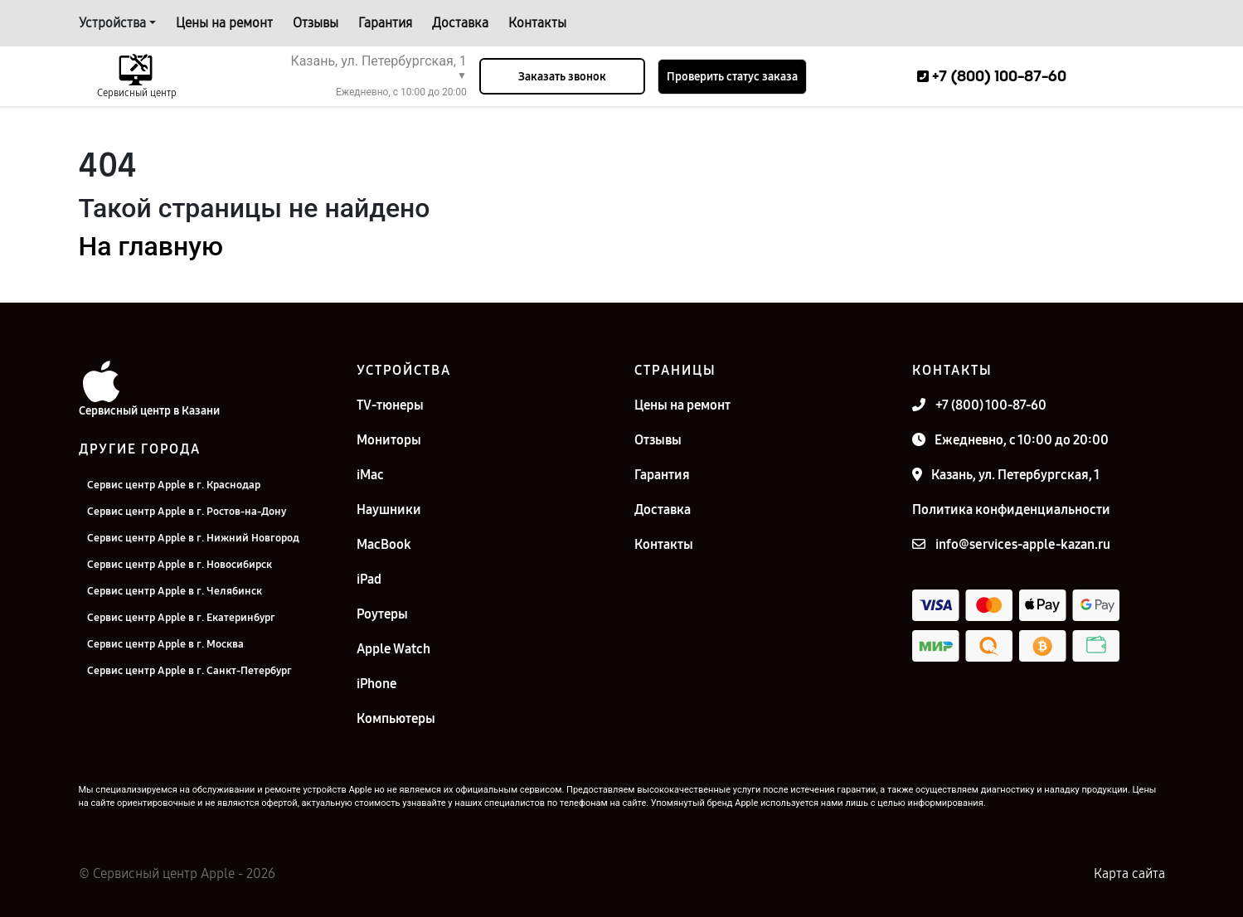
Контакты (537, 23)
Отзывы (315, 23)
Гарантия (385, 23)
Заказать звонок (562, 77)
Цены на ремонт (224, 23)
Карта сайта (1129, 873)
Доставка (460, 23)
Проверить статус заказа (732, 77)
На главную (151, 246)
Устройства (112, 23)
